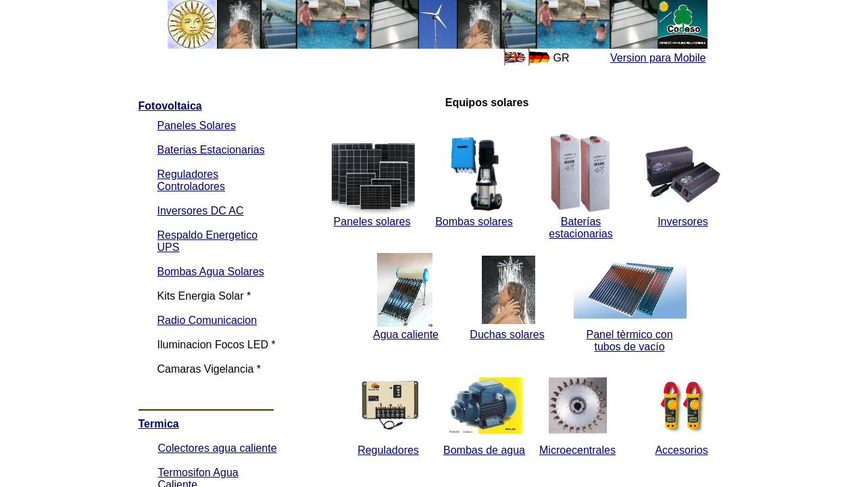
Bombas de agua (484, 450)
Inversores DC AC (200, 210)
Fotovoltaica (170, 106)
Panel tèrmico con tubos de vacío (629, 340)
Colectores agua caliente (217, 448)
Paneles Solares (197, 125)
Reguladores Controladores (191, 180)
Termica (159, 424)
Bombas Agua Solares (210, 271)
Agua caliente (406, 334)
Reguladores (388, 450)
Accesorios (681, 450)
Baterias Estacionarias (211, 150)
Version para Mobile (658, 58)
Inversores (683, 221)
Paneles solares (372, 221)
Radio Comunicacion (207, 320)
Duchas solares (507, 334)
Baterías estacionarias (580, 227)
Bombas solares (474, 221)
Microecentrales (577, 450)
